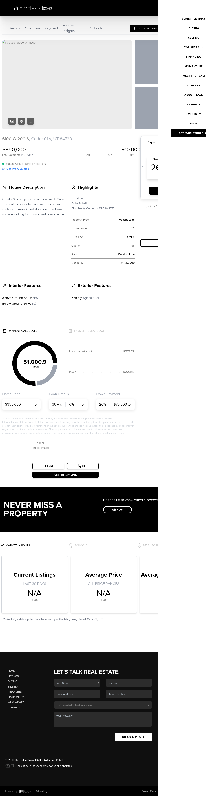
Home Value (16, 697)
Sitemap (196, 791)
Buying (12, 681)
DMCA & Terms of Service (174, 791)
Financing (15, 691)
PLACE (60, 760)
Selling (13, 686)
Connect (14, 707)
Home (11, 670)
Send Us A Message (133, 737)
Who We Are (16, 702)
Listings (13, 676)
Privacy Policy (149, 791)
